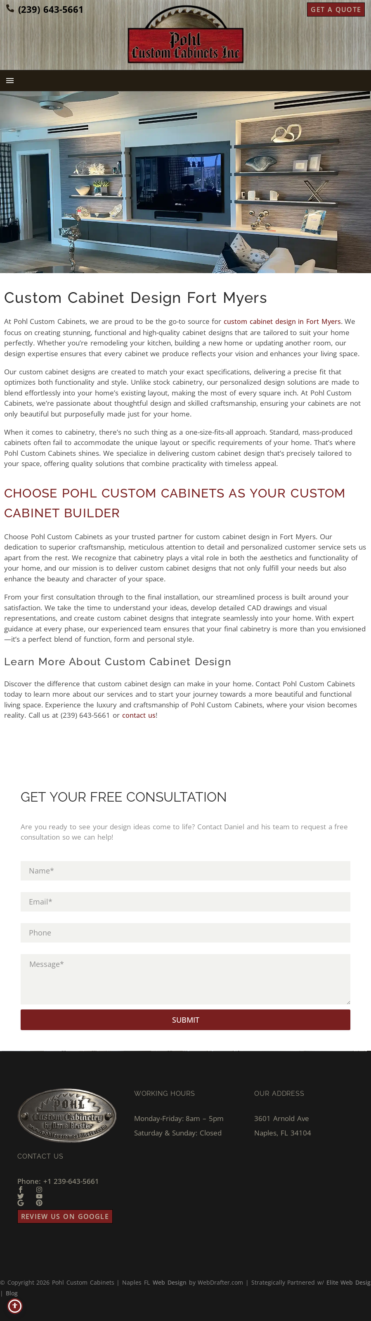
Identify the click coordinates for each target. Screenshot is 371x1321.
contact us (139, 715)
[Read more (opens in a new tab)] (45, 9)
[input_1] (185, 871)
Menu (10, 80)
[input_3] (185, 902)
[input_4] (185, 933)
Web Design (170, 1282)
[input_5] (185, 979)
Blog (12, 1293)
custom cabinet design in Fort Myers (282, 321)
